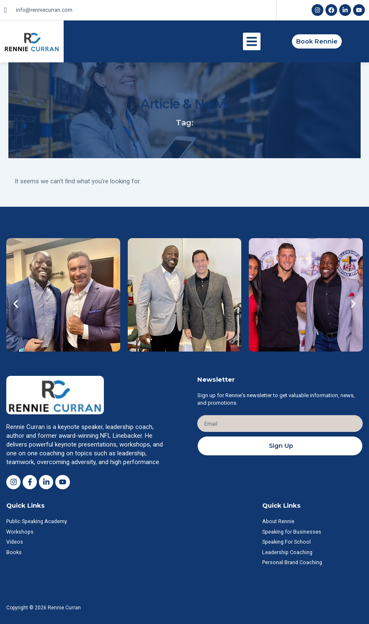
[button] (252, 41)
